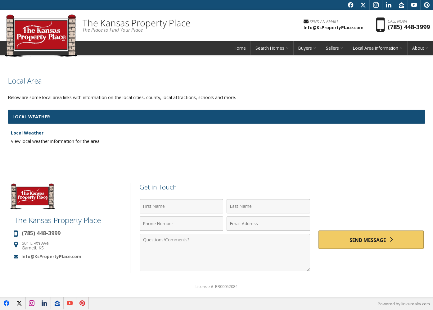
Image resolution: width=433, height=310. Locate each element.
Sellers (332, 48)
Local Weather (27, 133)
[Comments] (225, 252)
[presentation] (371, 211)
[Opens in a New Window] (350, 5)
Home (240, 48)
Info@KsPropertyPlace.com (51, 256)
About (418, 48)
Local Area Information (375, 48)
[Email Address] (268, 224)
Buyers (305, 48)
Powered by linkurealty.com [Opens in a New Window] (404, 304)
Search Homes (269, 48)
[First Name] (181, 206)
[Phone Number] (181, 224)
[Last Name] (268, 206)
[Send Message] (371, 239)
